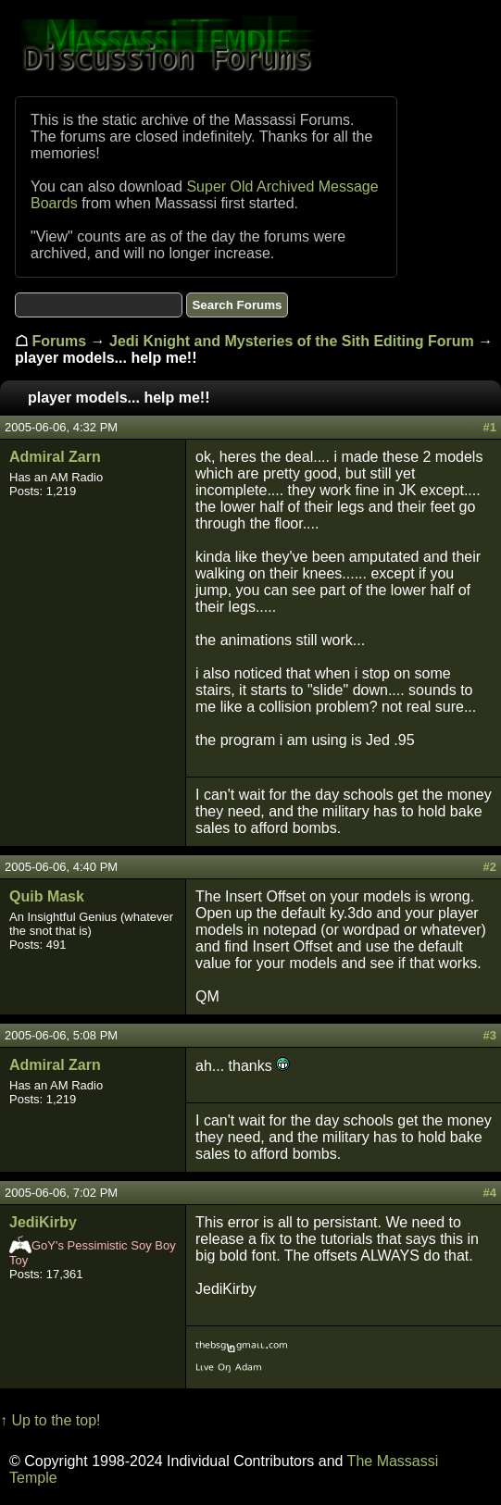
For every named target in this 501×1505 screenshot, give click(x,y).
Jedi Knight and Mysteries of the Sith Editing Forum (291, 341)
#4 (489, 1193)
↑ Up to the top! (50, 1420)
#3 (489, 1035)
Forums (58, 341)
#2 (489, 867)
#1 (489, 427)
